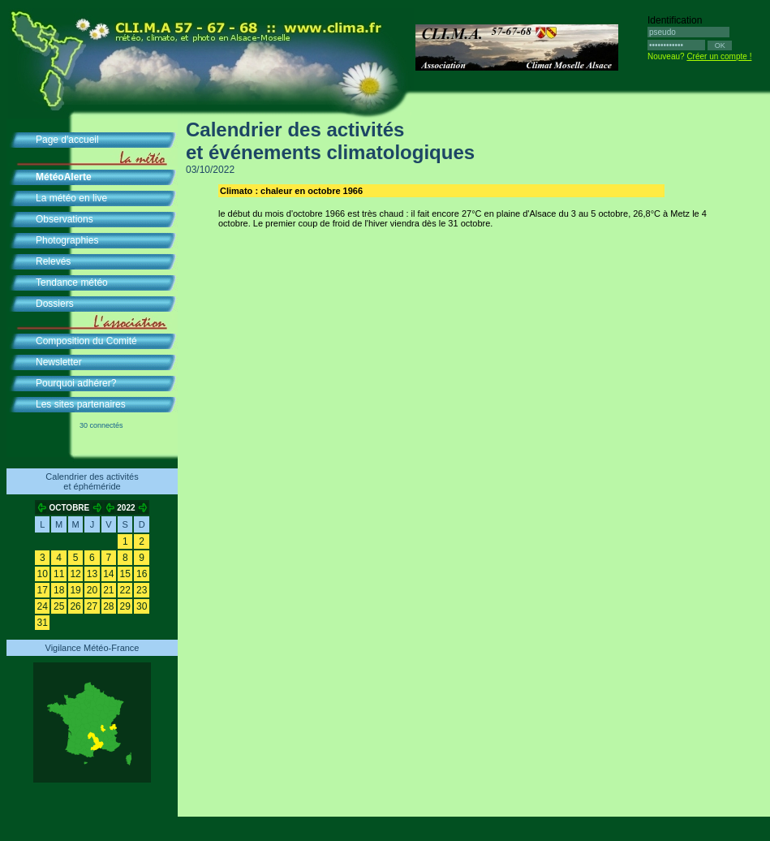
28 (108, 606)
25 (59, 606)
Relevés (53, 261)
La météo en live (71, 198)
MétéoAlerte (64, 177)
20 (92, 590)
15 (125, 574)
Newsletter (59, 362)
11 (59, 574)
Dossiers (55, 303)
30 (141, 606)
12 (75, 574)
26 (75, 606)
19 (75, 590)
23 (141, 590)
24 (42, 606)
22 (125, 590)
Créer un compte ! (718, 56)
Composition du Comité (86, 341)
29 (125, 606)
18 (59, 590)
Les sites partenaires (81, 404)
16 (141, 574)
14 (108, 574)
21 (108, 590)
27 (92, 606)
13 (92, 574)
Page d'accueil (67, 139)
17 (42, 590)
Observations (64, 219)
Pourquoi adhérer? (76, 383)
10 (42, 574)
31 (42, 622)
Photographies (67, 240)
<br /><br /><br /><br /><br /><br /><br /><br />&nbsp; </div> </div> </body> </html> (429, 530)
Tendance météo (72, 282)
